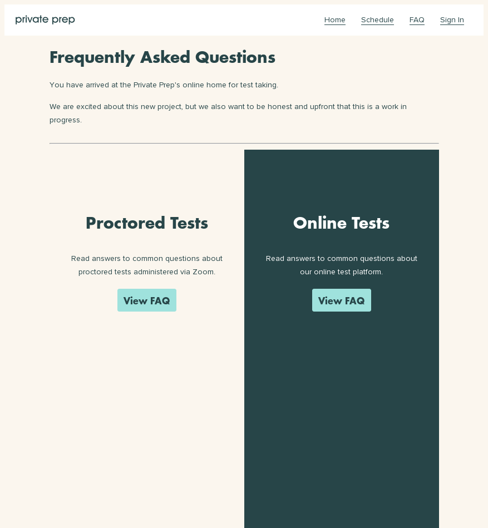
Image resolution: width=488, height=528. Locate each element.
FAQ (417, 19)
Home (335, 19)
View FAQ (147, 300)
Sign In (452, 19)
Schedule (377, 19)
